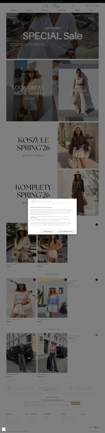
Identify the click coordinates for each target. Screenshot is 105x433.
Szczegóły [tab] (39, 201)
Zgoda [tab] (33, 201)
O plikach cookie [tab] (49, 201)
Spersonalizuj (48, 231)
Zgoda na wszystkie (66, 231)
